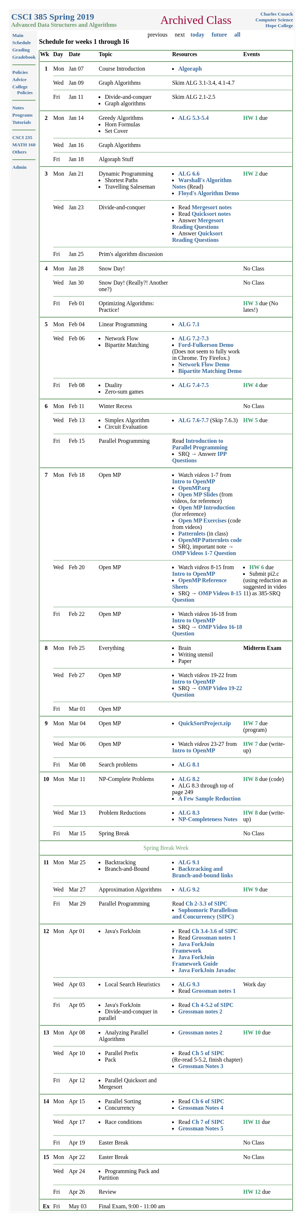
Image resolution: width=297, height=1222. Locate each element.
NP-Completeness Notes (207, 819)
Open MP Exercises (202, 520)
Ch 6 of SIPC (208, 1101)
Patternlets (191, 533)
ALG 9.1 (189, 862)
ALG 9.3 (189, 984)
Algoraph (190, 69)
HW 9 (250, 889)
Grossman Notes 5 (200, 1128)
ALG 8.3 (189, 813)
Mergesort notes (212, 207)
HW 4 (250, 385)
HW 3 (250, 303)
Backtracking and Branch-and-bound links (202, 872)
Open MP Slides (198, 494)
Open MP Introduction (206, 507)
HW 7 (250, 723)
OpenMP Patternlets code (210, 540)
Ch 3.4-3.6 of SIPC (215, 931)
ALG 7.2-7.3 (193, 338)
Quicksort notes (211, 214)
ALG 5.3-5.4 (193, 118)
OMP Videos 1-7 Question (204, 553)
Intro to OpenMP (193, 481)
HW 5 (250, 420)
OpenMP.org (194, 488)
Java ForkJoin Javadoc (207, 970)
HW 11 (251, 1122)
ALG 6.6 (189, 174)
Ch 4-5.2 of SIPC (213, 1005)
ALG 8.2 (189, 779)
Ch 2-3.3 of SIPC (206, 903)
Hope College (279, 25)
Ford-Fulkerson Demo (205, 345)
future (219, 35)
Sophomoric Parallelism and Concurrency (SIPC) (205, 913)
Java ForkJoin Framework (193, 947)
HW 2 (250, 174)
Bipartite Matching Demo (210, 371)
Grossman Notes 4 (200, 1108)
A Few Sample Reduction (209, 798)
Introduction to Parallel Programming (199, 444)
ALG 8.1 (189, 764)
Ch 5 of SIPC (208, 1053)
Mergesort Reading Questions (197, 223)
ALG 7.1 (189, 324)
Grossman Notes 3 (200, 1066)
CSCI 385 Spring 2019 (52, 16)
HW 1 (250, 118)
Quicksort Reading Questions (197, 236)
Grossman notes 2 (200, 1011)
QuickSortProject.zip (204, 723)
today (197, 35)
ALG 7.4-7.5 (193, 385)
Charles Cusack (276, 14)
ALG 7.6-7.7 (193, 420)
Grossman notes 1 (214, 938)
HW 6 (256, 567)
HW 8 (250, 779)
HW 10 (251, 1032)
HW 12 (251, 1192)
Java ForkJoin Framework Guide (195, 960)
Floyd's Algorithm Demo (208, 193)
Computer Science (274, 19)
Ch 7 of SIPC (208, 1122)
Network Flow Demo (203, 364)
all (237, 35)
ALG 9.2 (189, 889)
